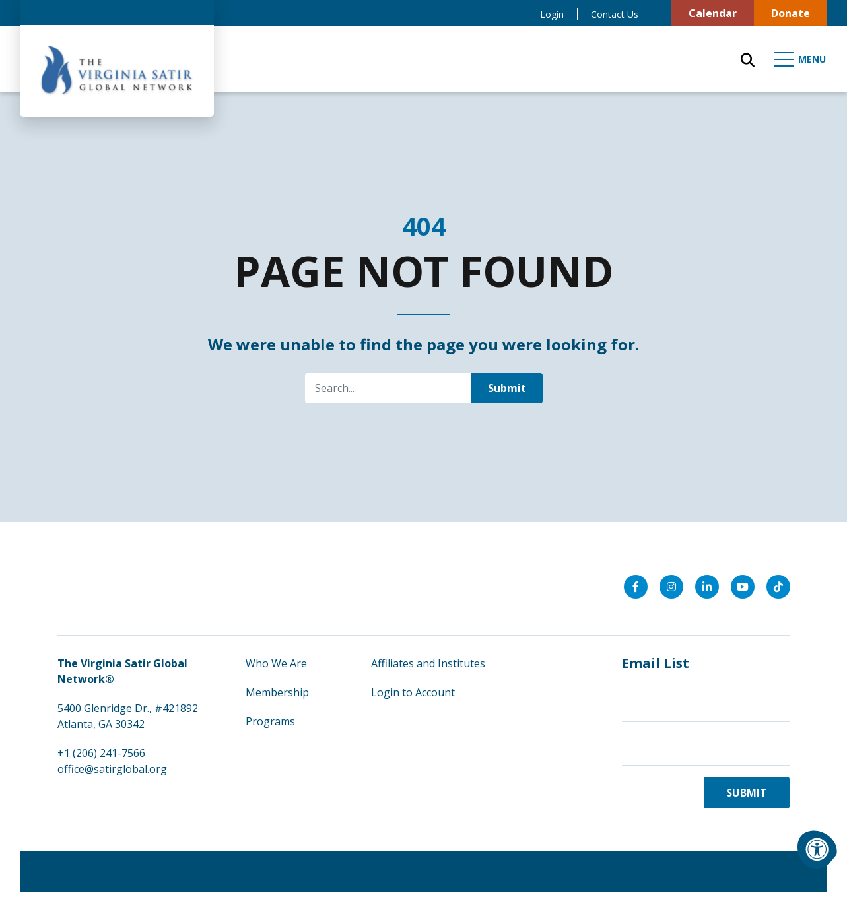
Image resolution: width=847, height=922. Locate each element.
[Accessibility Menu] (817, 849)
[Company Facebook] (636, 587)
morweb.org (764, 871)
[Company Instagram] (671, 587)
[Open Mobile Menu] (800, 59)
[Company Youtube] (743, 587)
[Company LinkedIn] (707, 587)
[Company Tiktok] (778, 587)
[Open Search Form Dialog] (748, 59)
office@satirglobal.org (112, 769)
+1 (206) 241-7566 (101, 753)
